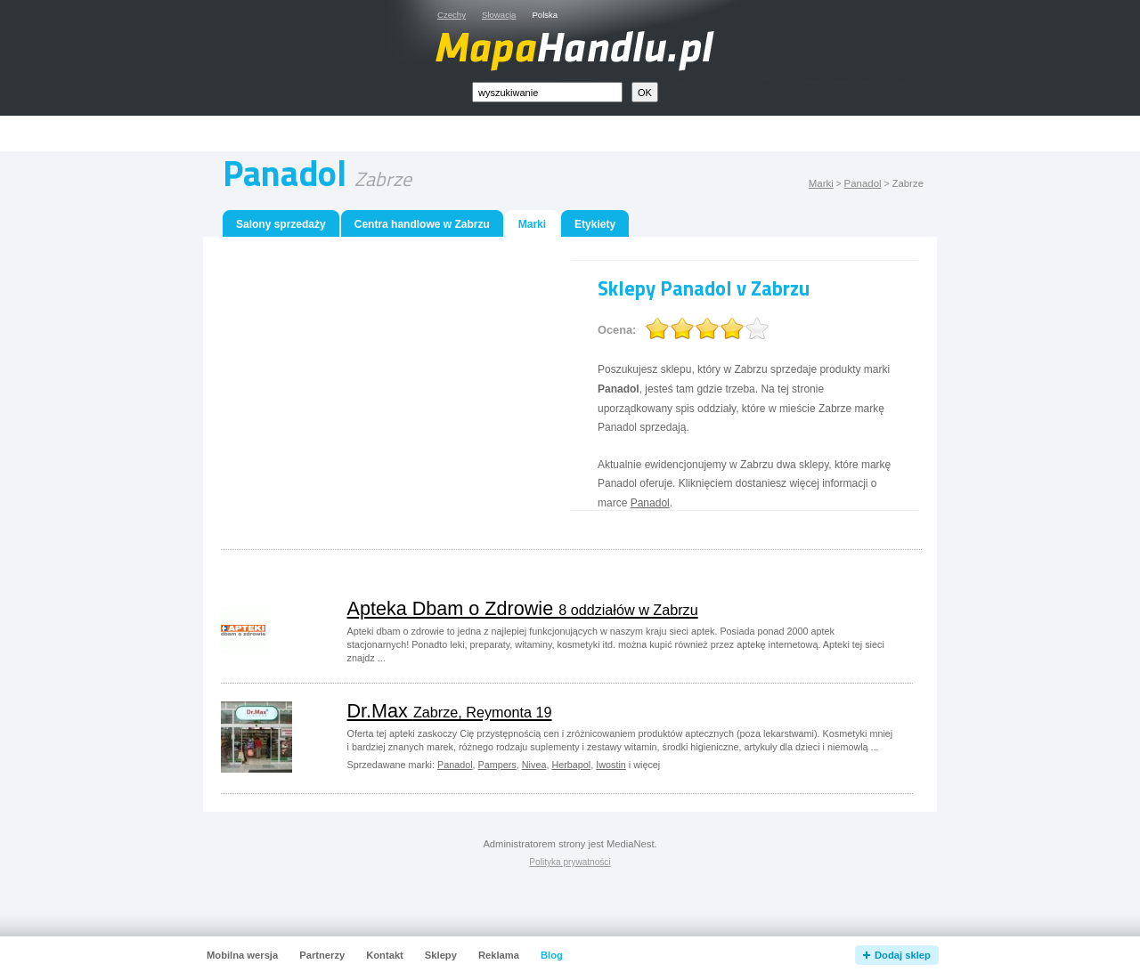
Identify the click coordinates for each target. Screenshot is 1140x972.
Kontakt (384, 955)
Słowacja (499, 15)
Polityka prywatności (569, 862)
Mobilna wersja (242, 955)
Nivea (534, 764)
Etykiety (594, 224)
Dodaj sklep (903, 955)
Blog (552, 955)
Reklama (498, 955)
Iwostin (611, 764)
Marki (821, 183)
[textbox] (547, 92)
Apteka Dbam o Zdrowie (522, 608)
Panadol (863, 183)
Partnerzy (322, 955)
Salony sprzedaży (281, 224)
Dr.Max (449, 711)
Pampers (497, 764)
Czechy (451, 15)
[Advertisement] (590, 134)
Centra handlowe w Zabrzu (422, 224)
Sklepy (441, 955)
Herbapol (570, 764)
